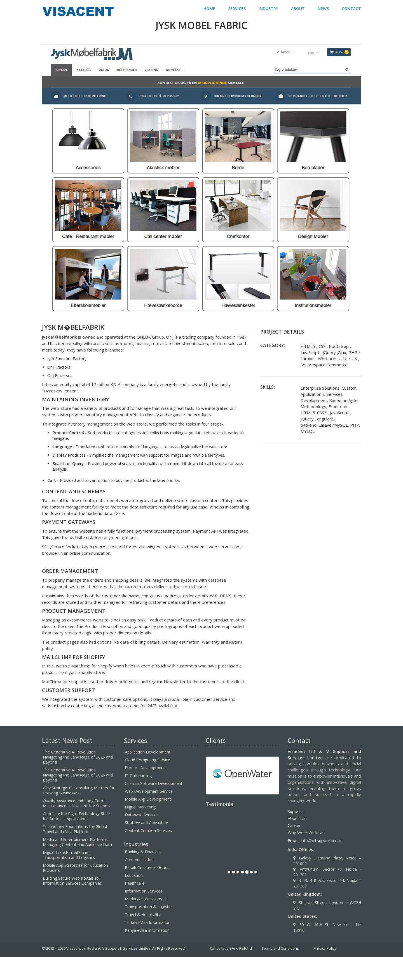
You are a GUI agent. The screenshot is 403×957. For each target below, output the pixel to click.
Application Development (147, 752)
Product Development (145, 768)
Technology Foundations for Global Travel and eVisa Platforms (75, 829)
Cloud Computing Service (147, 760)
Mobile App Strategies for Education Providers (75, 868)
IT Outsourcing (138, 775)
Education (134, 875)
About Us (297, 818)
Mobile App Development (148, 799)
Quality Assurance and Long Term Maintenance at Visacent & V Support (76, 803)
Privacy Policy (324, 948)
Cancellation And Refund (231, 948)
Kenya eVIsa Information (147, 930)
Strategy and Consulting (146, 823)
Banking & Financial (142, 852)
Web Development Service (149, 791)
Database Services (141, 815)
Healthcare (134, 883)
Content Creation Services (148, 830)
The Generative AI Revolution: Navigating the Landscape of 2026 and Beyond (78, 757)
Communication (139, 860)
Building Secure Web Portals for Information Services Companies (72, 881)
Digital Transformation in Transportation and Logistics (69, 855)
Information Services (143, 891)
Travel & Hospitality (142, 914)
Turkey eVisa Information (147, 922)
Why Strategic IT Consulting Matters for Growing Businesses (78, 790)
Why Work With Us (306, 832)
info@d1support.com (321, 840)
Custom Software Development (153, 783)
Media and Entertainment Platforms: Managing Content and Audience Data (77, 842)
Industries (136, 844)
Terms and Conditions (280, 948)
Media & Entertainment (146, 899)
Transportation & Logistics (149, 907)
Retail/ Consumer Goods (147, 867)
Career (294, 825)
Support (295, 811)
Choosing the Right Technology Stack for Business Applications (77, 816)
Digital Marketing (140, 807)
